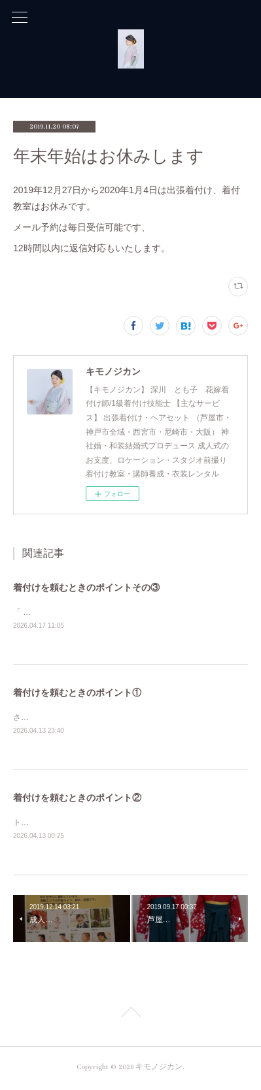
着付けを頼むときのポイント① (77, 693)
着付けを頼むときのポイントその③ (86, 587)
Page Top (130, 1017)
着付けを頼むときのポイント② (77, 799)
